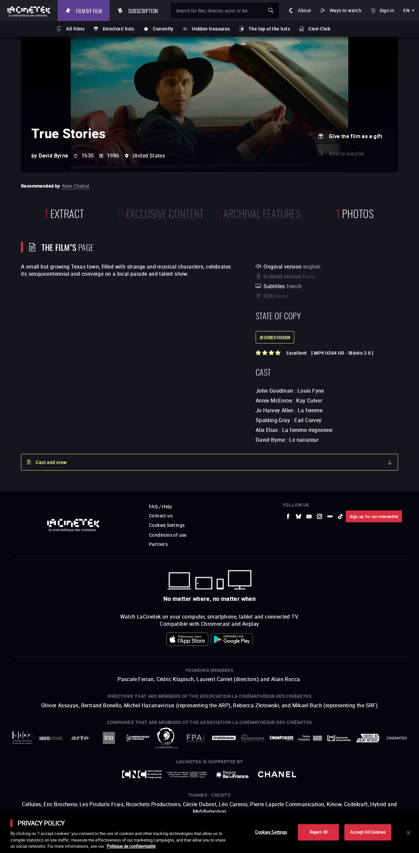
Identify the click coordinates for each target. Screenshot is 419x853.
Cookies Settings (271, 832)
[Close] (408, 832)
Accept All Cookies (367, 832)
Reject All (318, 832)
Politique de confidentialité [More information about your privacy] (131, 846)
